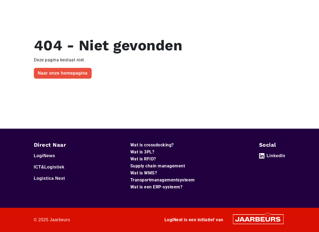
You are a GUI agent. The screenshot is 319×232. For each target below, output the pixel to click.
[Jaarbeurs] (258, 219)
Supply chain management (157, 165)
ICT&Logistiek (49, 167)
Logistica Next (49, 178)
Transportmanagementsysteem (162, 179)
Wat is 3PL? (142, 151)
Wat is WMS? (143, 172)
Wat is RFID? (143, 158)
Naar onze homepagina (63, 73)
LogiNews (44, 155)
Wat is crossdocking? (152, 144)
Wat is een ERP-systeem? (156, 186)
